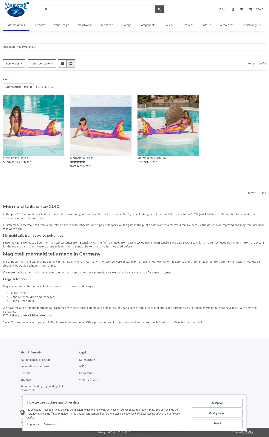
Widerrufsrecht (88, 379)
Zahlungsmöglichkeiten (35, 359)
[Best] (77, 162)
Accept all (216, 404)
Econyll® (164, 242)
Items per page (40, 63)
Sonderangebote (252, 25)
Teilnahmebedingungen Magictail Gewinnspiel (42, 388)
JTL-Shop (249, 432)
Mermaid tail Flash (82, 158)
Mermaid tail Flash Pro (151, 158)
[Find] (98, 9)
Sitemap (26, 379)
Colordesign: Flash (18, 87)
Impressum (35, 425)
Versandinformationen (35, 366)
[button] (233, 9)
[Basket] (256, 9)
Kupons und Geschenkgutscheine (42, 396)
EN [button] (221, 9)
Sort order (12, 63)
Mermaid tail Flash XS (16, 158)
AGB (81, 366)
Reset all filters (45, 87)
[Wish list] (241, 9)
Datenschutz (52, 425)
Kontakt (25, 373)
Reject (216, 423)
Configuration (216, 414)
